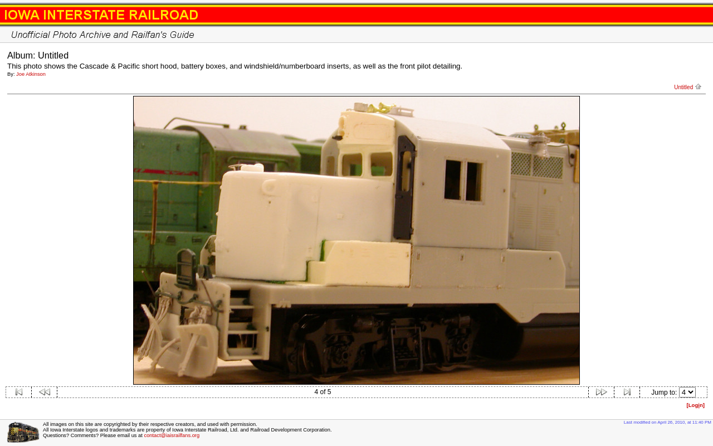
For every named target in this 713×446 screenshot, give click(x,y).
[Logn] (695, 405)
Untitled (688, 87)
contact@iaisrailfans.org (171, 435)
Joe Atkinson (31, 74)
